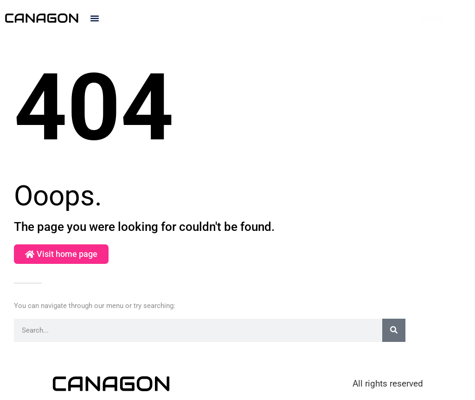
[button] (95, 18)
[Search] (393, 330)
